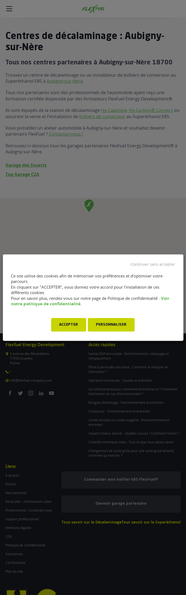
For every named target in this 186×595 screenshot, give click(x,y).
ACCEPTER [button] (68, 325)
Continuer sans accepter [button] (152, 264)
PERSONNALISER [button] (111, 325)
